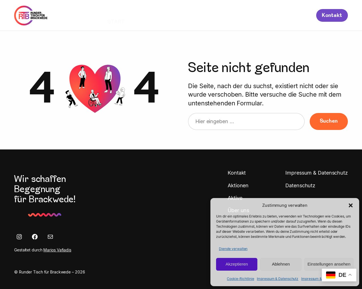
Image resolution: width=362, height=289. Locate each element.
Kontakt (332, 15)
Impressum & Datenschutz (277, 279)
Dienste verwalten (233, 249)
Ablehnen (281, 264)
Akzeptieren (236, 264)
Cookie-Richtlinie (240, 279)
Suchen (329, 121)
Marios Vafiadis (57, 249)
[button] (351, 205)
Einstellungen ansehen (328, 264)
